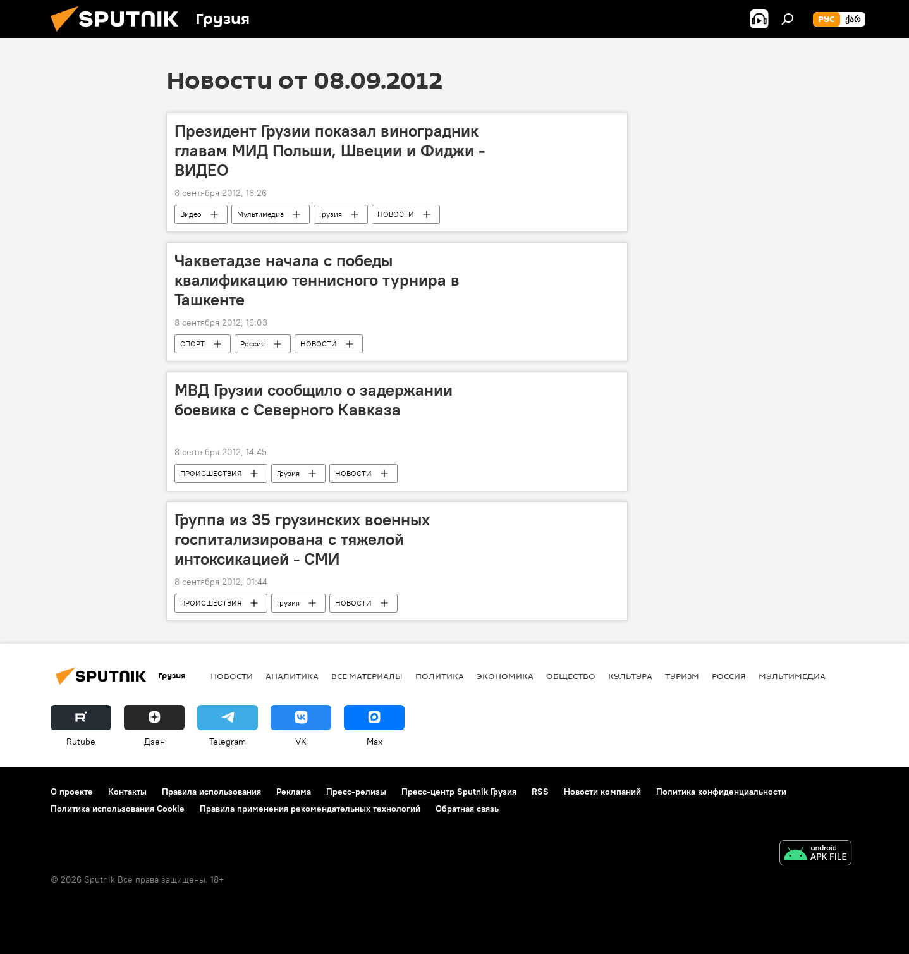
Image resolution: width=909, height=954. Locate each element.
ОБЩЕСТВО (570, 676)
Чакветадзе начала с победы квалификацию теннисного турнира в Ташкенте (317, 280)
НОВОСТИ (395, 214)
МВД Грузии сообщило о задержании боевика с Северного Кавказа (313, 400)
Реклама (293, 791)
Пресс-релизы (356, 791)
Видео (191, 214)
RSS (540, 791)
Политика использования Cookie (118, 808)
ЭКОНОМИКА (505, 676)
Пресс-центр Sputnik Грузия (458, 791)
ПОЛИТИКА (439, 676)
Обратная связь (467, 808)
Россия (252, 343)
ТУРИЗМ (682, 676)
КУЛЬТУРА (630, 676)
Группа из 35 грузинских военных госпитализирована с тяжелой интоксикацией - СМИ (302, 539)
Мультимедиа (260, 214)
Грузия (330, 214)
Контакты (127, 791)
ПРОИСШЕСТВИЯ (210, 473)
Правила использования (211, 791)
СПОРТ (192, 343)
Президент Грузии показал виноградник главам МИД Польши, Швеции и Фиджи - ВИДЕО (329, 150)
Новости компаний (602, 791)
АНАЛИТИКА (292, 676)
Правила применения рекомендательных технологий (310, 808)
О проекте (72, 791)
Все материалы (367, 676)
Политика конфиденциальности (721, 791)
